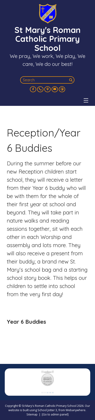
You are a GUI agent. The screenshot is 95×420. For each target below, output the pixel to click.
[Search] (71, 80)
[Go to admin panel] (55, 414)
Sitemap (32, 414)
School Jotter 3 (47, 410)
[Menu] (86, 100)
